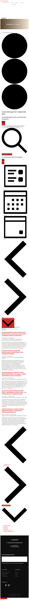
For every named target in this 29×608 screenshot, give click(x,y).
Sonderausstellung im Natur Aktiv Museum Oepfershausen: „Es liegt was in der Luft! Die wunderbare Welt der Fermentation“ (14, 334)
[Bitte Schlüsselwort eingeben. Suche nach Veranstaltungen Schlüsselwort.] (15, 127)
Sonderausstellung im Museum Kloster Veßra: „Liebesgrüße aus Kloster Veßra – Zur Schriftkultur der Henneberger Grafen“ (14, 392)
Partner (12, 2)
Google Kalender (7, 525)
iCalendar (5, 526)
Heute (3, 317)
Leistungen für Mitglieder (6, 572)
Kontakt (16, 573)
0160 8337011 (15, 539)
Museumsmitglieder (5, 573)
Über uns (16, 572)
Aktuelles (16, 2)
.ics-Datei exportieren (8, 530)
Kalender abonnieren (6, 505)
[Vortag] (15, 277)
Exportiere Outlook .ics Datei (9, 531)
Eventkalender (4, 574)
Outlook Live (6, 529)
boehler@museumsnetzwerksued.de (15, 542)
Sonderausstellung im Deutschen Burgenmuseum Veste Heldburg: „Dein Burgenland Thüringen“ (12, 352)
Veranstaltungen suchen (7, 154)
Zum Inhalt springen (4, 0)
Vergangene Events (6, 2)
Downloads (22, 2)
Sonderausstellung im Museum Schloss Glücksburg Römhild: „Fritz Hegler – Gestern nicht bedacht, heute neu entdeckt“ (14, 374)
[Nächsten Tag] (15, 315)
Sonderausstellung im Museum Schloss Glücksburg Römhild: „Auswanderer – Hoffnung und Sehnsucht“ (13, 410)
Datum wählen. (17, 327)
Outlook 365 (6, 527)
